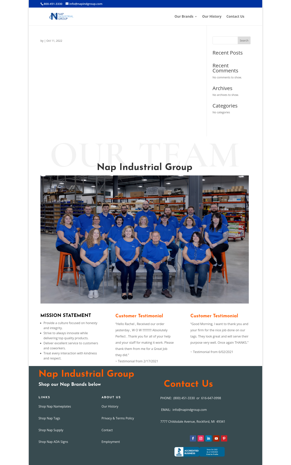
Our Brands (183, 17)
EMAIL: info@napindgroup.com (183, 410)
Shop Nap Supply (51, 430)
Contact (107, 430)
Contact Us (235, 17)
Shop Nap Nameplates (55, 406)
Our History (212, 17)
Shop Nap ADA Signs (53, 442)
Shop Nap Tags (49, 418)
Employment (111, 442)
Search (244, 40)
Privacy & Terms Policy (118, 418)
